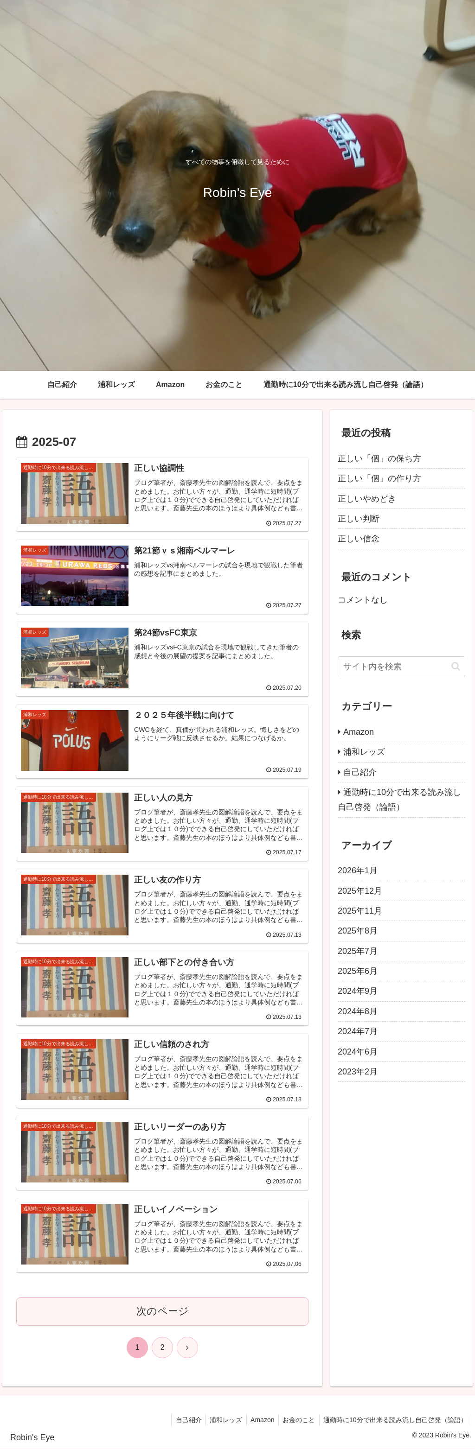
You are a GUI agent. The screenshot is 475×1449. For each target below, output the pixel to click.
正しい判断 (358, 518)
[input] (401, 666)
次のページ (162, 1311)
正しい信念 (358, 538)
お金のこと (296, 1420)
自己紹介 (182, 1420)
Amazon (258, 1420)
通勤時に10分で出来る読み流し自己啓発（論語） (394, 1420)
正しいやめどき (367, 498)
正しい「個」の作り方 (379, 478)
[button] (456, 666)
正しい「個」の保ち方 (379, 458)
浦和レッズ (221, 1420)
